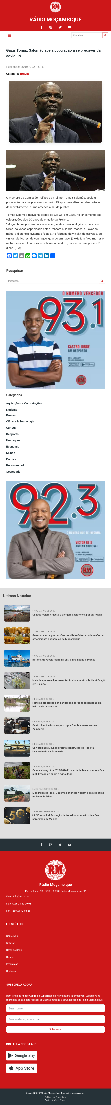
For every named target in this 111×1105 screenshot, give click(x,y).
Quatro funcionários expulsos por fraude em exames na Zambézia (64, 727)
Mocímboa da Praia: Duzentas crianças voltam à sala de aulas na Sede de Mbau (68, 794)
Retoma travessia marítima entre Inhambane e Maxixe (63, 659)
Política (11, 459)
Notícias (11, 409)
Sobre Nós (12, 936)
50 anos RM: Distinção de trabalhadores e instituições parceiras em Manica (65, 817)
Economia (12, 446)
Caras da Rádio (14, 950)
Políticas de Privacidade (55, 1097)
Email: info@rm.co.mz (17, 896)
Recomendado (15, 465)
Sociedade (13, 471)
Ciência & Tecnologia (20, 421)
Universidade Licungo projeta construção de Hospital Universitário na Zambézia (63, 749)
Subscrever (55, 1029)
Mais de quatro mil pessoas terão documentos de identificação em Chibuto (69, 682)
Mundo (10, 453)
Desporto (12, 434)
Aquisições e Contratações (24, 403)
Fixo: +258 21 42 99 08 (18, 903)
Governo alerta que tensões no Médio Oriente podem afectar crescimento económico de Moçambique (68, 637)
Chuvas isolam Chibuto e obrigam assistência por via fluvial (67, 614)
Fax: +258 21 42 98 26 (18, 910)
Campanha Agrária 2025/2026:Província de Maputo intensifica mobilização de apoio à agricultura (68, 772)
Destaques (13, 440)
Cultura (11, 428)
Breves (24, 74)
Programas (12, 964)
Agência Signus (59, 1100)
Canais (9, 957)
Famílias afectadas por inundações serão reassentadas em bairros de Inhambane (67, 704)
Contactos (11, 971)
